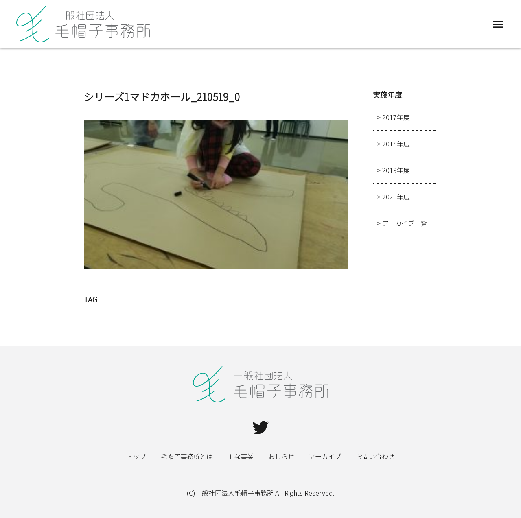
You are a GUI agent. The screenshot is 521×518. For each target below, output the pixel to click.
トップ (136, 456)
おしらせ (281, 456)
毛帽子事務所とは (187, 456)
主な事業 (241, 456)
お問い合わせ (375, 456)
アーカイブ (325, 456)
